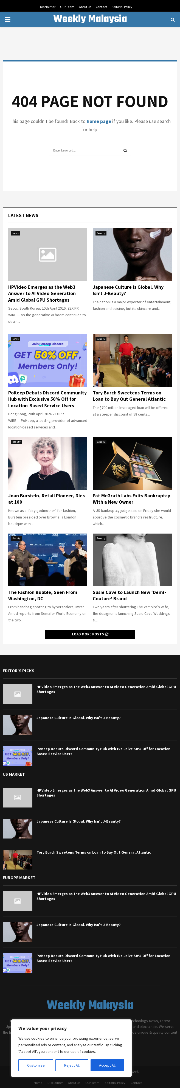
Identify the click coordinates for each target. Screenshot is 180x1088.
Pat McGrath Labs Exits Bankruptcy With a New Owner (131, 498)
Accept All (107, 1065)
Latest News (23, 215)
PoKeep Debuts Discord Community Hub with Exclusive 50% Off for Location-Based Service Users (47, 399)
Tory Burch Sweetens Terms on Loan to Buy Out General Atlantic (129, 395)
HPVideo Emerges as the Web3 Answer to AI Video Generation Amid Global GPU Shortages (42, 293)
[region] (71, 1048)
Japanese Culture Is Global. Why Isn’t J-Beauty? (78, 717)
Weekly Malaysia (90, 19)
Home (38, 1083)
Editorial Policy (122, 7)
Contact (101, 7)
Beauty (101, 233)
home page (99, 121)
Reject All (72, 1065)
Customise (36, 1065)
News (15, 233)
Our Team (67, 7)
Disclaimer (47, 7)
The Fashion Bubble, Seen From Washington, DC (42, 595)
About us (85, 7)
